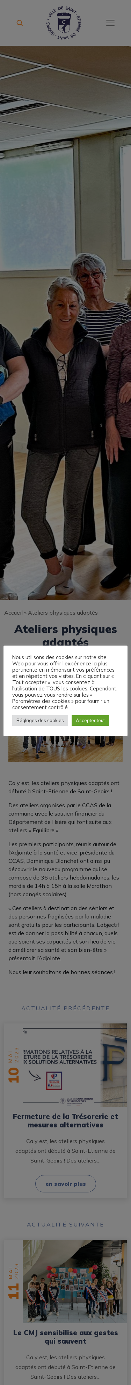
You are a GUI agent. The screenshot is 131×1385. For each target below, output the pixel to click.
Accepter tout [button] (90, 720)
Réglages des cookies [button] (40, 720)
